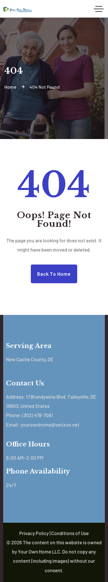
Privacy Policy (34, 533)
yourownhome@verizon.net (49, 424)
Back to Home (54, 274)
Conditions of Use (70, 533)
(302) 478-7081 (37, 415)
